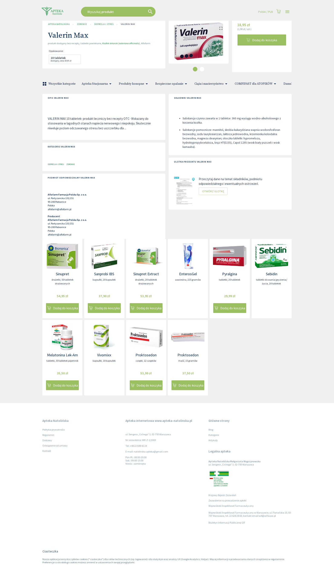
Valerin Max (128, 24)
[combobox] (140, 12)
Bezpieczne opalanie (172, 84)
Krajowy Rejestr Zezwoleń (222, 495)
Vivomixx (104, 354)
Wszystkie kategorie (59, 83)
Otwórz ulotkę (213, 191)
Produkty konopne (134, 84)
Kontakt (46, 450)
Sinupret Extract (146, 273)
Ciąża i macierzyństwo (211, 84)
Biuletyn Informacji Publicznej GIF (227, 522)
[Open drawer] (287, 12)
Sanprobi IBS (104, 273)
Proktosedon (146, 354)
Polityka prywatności (53, 429)
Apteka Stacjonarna (97, 84)
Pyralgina (229, 273)
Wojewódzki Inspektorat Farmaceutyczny (231, 505)
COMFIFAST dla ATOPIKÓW (256, 84)
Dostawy (47, 440)
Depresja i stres (104, 24)
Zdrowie (81, 24)
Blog (211, 429)
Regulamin (48, 435)
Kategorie (214, 435)
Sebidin (271, 273)
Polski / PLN (265, 12)
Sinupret (62, 273)
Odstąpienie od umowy (55, 445)
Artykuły (213, 440)
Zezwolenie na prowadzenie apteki (227, 500)
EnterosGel (188, 273)
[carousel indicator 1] (195, 69)
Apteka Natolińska (58, 24)
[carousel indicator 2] (202, 69)
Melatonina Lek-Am (62, 354)
